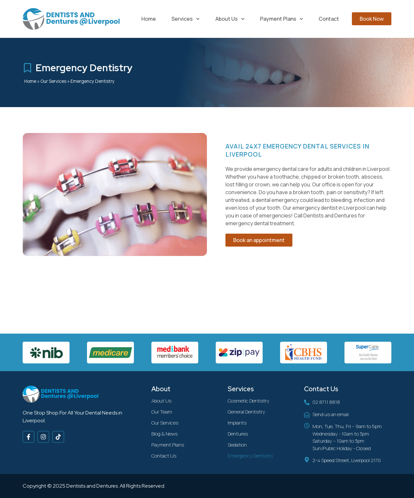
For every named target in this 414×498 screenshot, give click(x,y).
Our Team (161, 411)
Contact (329, 18)
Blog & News (164, 433)
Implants (237, 422)
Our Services (53, 81)
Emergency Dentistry (250, 455)
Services (185, 19)
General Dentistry (246, 411)
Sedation (237, 444)
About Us (230, 19)
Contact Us (163, 455)
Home (148, 18)
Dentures (238, 433)
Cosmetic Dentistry (248, 400)
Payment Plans (281, 19)
